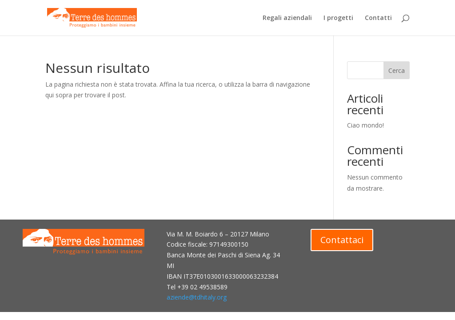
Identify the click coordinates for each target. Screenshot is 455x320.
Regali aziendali (287, 18)
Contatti (378, 18)
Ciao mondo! (365, 125)
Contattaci (341, 240)
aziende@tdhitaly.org (197, 297)
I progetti (338, 18)
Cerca (396, 70)
